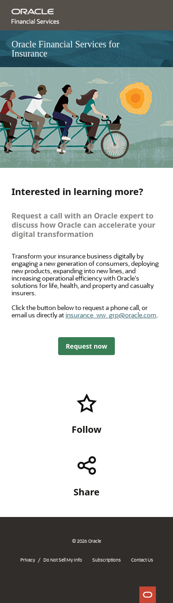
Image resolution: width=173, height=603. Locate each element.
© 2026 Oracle (86, 541)
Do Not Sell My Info (62, 560)
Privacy (27, 560)
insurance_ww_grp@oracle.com (111, 314)
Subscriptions (106, 560)
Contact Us (142, 560)
